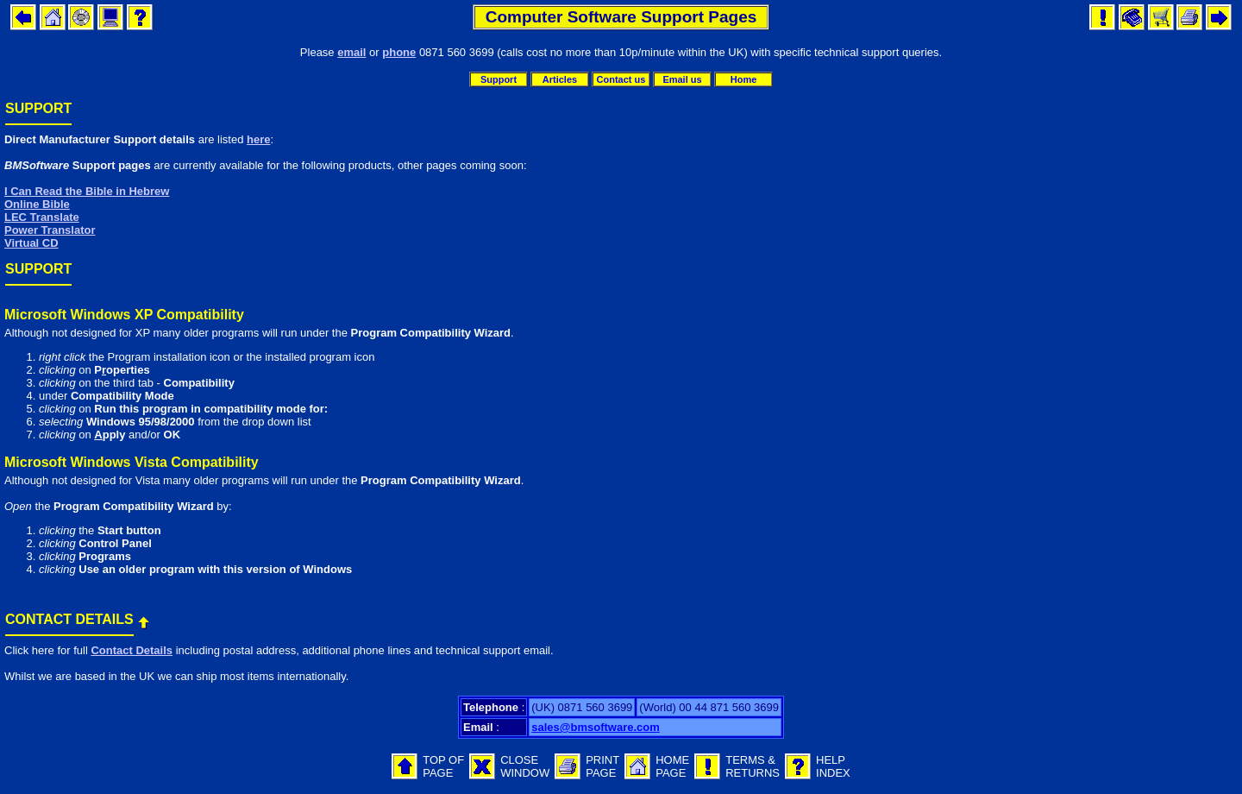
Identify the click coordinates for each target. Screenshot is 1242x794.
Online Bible (37, 204)
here (258, 139)
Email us (681, 79)
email (351, 52)
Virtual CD (31, 242)
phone (399, 52)
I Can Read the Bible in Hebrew (86, 191)
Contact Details (131, 650)
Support (498, 79)
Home (744, 79)
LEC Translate (41, 217)
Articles (560, 79)
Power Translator (49, 230)
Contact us (621, 79)
